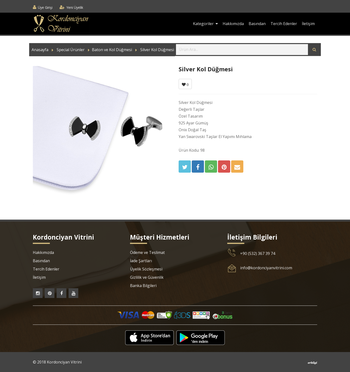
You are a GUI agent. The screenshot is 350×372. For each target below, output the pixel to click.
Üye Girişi (45, 7)
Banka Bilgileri (143, 285)
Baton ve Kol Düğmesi (112, 49)
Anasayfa (40, 49)
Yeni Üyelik (74, 7)
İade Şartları (141, 260)
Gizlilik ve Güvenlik (147, 277)
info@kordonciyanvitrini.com (266, 267)
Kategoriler (205, 23)
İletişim (308, 23)
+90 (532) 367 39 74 (257, 253)
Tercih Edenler (284, 23)
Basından (257, 23)
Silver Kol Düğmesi (157, 49)
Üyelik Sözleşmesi (146, 269)
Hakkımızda (233, 23)
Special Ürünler (71, 49)
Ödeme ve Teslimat (147, 252)
